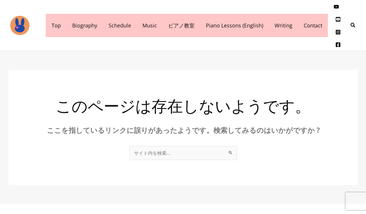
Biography (83, 14)
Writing (278, 14)
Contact (306, 14)
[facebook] (339, 19)
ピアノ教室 (177, 14)
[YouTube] (325, 198)
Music (146, 14)
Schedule (117, 14)
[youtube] (329, 10)
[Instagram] (331, 19)
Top (55, 14)
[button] (353, 14)
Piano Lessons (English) (229, 14)
